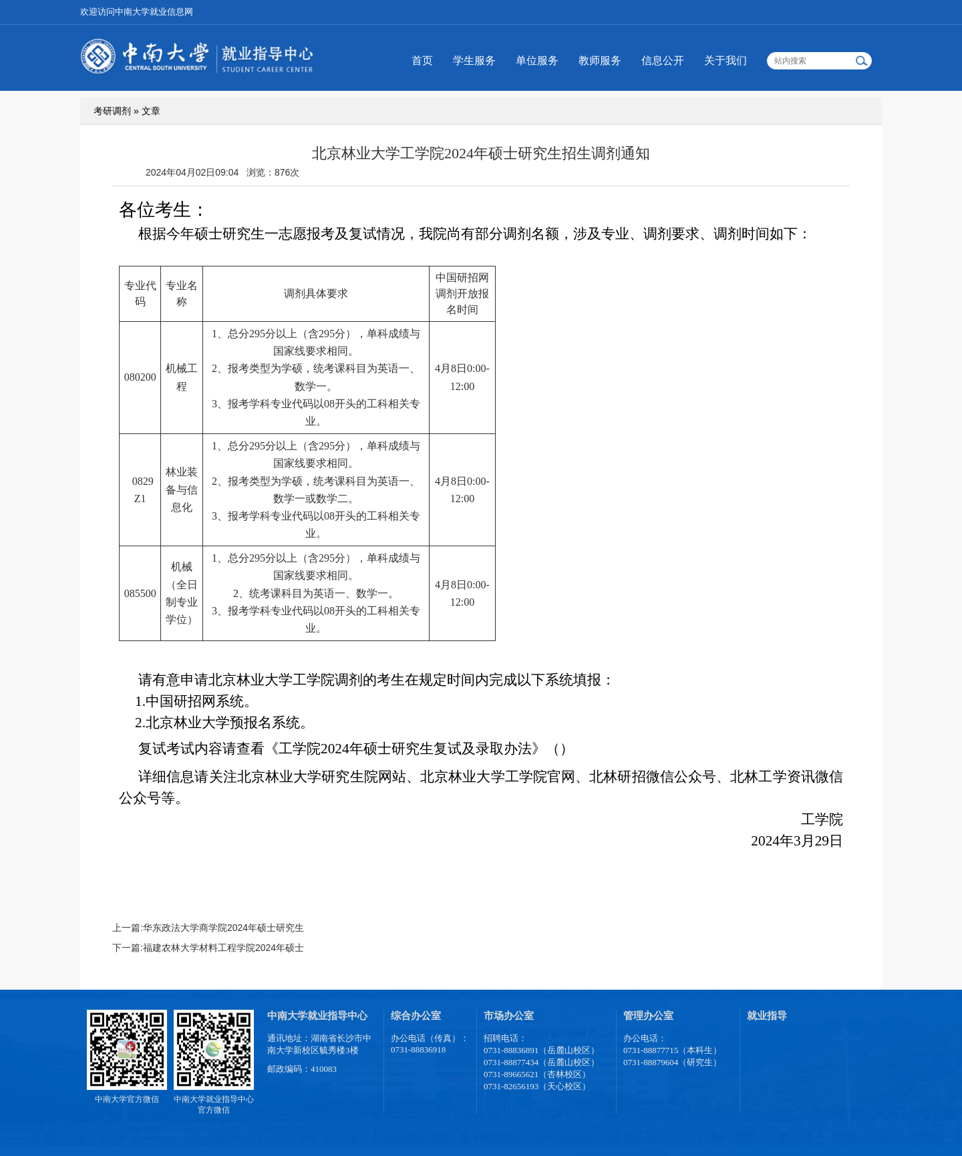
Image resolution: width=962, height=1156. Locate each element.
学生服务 (474, 60)
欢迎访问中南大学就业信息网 (136, 12)
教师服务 (600, 60)
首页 (422, 60)
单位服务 (537, 60)
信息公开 (662, 60)
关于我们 (725, 60)
